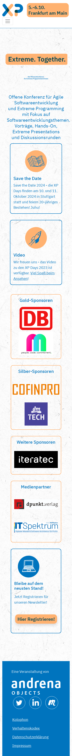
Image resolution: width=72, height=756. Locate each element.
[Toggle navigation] (7, 21)
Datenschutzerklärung (30, 736)
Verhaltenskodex (26, 728)
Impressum (21, 745)
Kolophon (20, 719)
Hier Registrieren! (36, 619)
